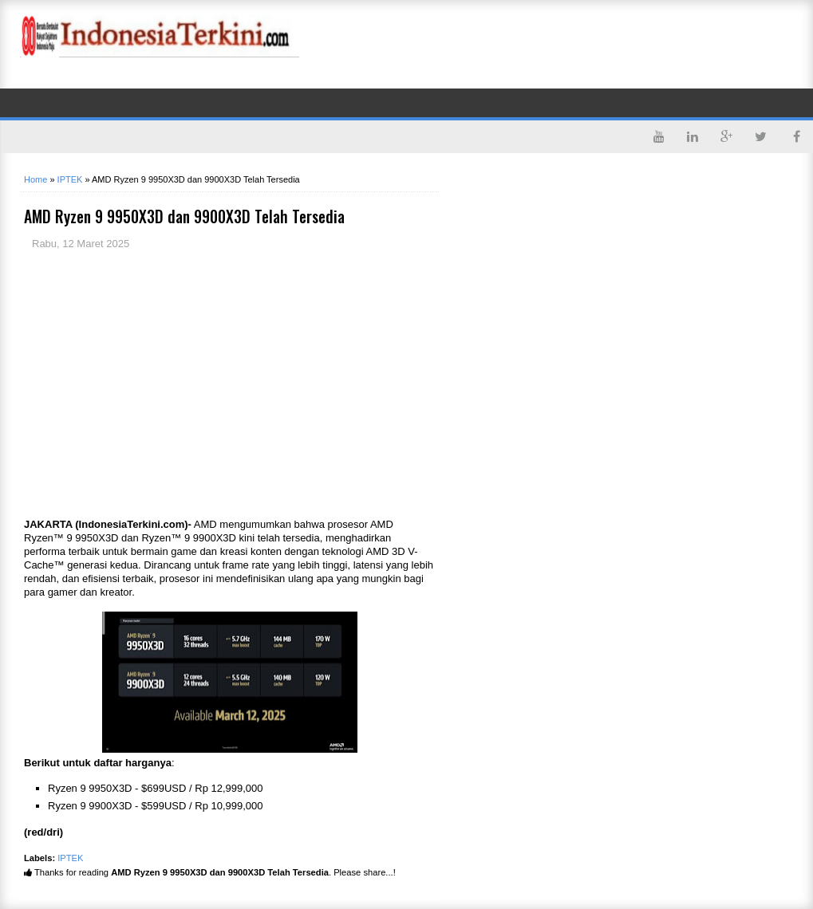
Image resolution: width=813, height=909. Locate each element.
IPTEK (70, 858)
